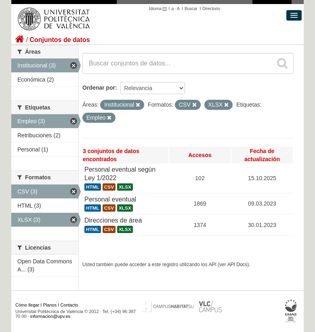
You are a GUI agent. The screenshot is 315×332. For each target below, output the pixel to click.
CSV (109, 187)
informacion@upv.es (50, 316)
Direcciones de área (113, 220)
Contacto (69, 305)
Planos (50, 305)
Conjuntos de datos (59, 39)
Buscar (191, 8)
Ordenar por (98, 87)
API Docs (237, 264)
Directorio (211, 8)
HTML (92, 187)
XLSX (125, 187)
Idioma (159, 8)
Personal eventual (110, 199)
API (212, 264)
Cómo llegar (27, 305)
